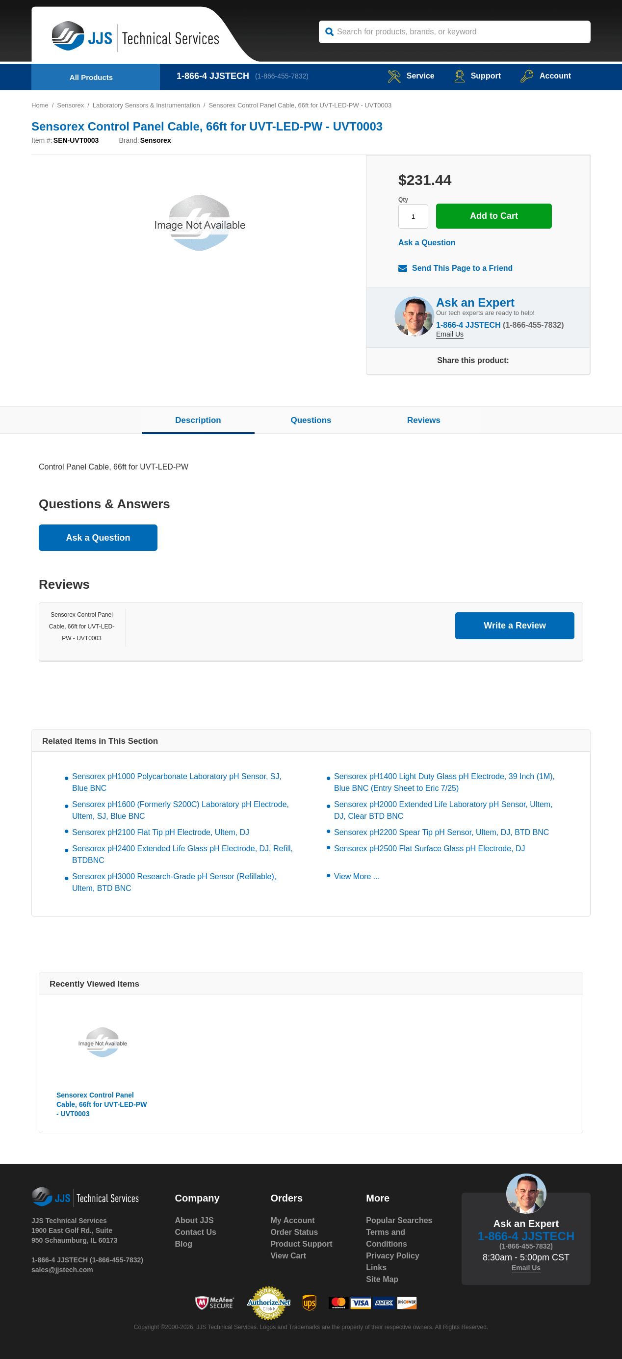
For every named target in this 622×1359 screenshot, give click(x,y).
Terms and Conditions (386, 1238)
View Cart (288, 1256)
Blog (184, 1244)
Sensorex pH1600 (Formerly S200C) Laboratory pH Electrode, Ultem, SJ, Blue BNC (180, 810)
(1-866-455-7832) (282, 76)
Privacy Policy (392, 1256)
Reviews (424, 420)
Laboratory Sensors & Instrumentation (146, 105)
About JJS (194, 1220)
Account (545, 76)
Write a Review (515, 625)
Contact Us (195, 1232)
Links (376, 1267)
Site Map (382, 1279)
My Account (292, 1220)
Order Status (294, 1232)
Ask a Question (426, 242)
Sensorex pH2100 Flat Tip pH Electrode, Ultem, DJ (160, 832)
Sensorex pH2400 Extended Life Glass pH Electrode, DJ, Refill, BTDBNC (182, 854)
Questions (310, 420)
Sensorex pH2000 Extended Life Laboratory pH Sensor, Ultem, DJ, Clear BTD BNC (443, 810)
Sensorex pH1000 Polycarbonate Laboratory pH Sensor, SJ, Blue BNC (177, 782)
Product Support (301, 1244)
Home (40, 105)
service (411, 76)
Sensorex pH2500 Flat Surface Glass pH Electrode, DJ (429, 848)
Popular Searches (399, 1220)
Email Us (450, 334)
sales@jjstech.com (62, 1270)
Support (477, 76)
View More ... (357, 876)
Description (198, 420)
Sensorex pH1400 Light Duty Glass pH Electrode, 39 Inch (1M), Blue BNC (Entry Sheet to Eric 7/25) (444, 782)
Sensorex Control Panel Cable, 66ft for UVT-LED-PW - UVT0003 (81, 626)
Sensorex (70, 105)
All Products (91, 77)
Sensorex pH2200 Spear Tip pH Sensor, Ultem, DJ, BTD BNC (441, 832)
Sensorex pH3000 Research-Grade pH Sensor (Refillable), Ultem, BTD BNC (174, 882)
